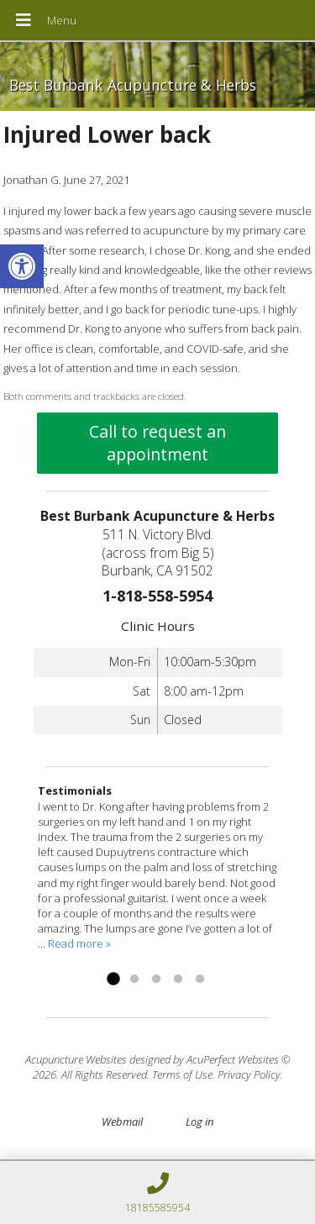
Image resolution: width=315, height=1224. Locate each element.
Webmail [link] (122, 1121)
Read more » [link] (79, 943)
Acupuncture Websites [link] (76, 1059)
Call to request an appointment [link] (157, 442)
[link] (22, 266)
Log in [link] (199, 1121)
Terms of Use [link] (182, 1074)
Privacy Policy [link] (249, 1074)
